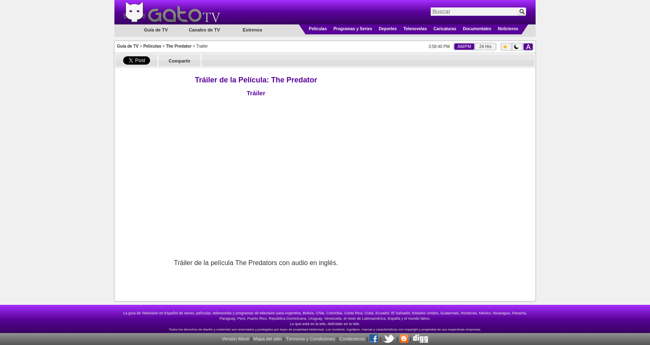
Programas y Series (352, 29)
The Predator (179, 46)
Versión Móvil (235, 338)
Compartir (180, 60)
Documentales (477, 29)
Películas (318, 29)
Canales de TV (204, 29)
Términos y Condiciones (310, 338)
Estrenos (252, 29)
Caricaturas (445, 29)
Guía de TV (127, 46)
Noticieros (508, 29)
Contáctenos (352, 338)
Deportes (388, 29)
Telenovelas (415, 29)
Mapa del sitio (267, 338)
